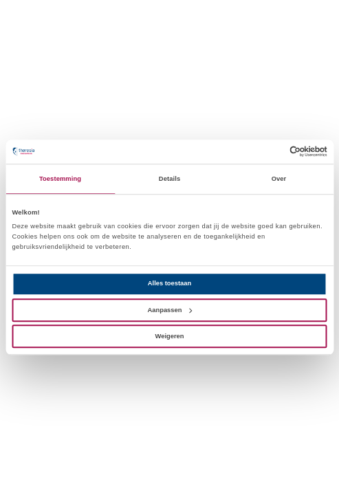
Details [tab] (169, 178)
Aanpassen (170, 310)
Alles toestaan (169, 283)
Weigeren (169, 336)
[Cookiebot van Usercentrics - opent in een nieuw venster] (267, 151)
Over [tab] (279, 178)
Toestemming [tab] (60, 178)
